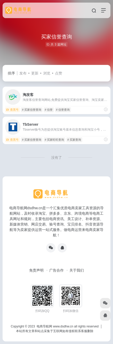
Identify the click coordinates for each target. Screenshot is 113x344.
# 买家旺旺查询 (54, 139)
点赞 (58, 73)
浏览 (46, 73)
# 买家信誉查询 (31, 109)
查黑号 (12, 109)
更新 (34, 73)
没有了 (56, 157)
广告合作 (56, 270)
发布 (23, 73)
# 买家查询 (74, 139)
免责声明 (36, 270)
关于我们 (76, 270)
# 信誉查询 (63, 109)
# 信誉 (49, 109)
